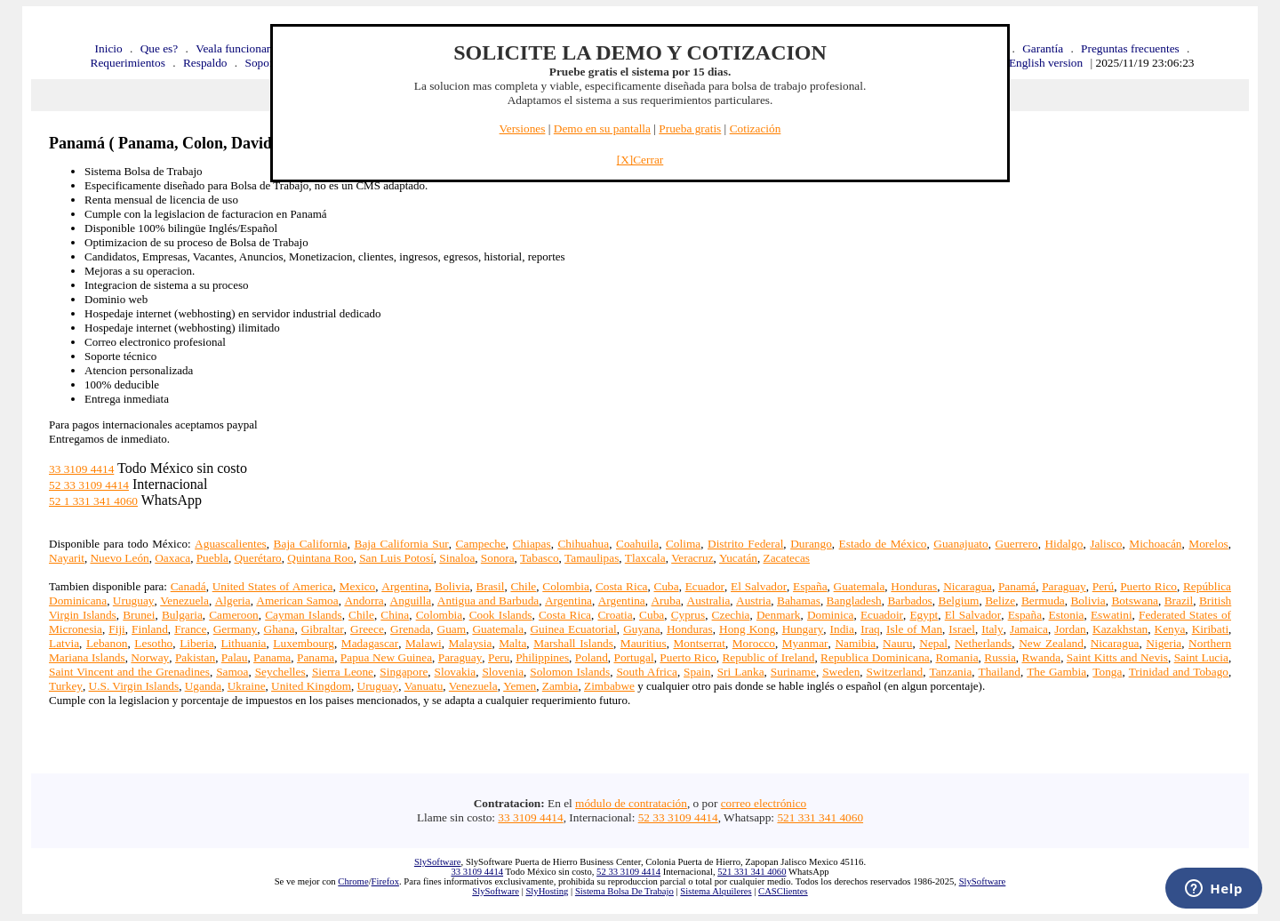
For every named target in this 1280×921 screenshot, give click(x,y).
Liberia (196, 643)
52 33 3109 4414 (89, 485)
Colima (683, 543)
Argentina (404, 586)
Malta (512, 643)
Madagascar (369, 643)
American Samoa (297, 600)
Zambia (560, 686)
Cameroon (234, 614)
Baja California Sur (402, 543)
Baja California (311, 543)
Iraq (869, 629)
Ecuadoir (881, 614)
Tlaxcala (645, 558)
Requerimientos (128, 62)
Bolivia (452, 586)
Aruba (665, 600)
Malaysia (470, 643)
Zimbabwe (609, 686)
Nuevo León (119, 558)
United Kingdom (311, 686)
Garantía (1042, 48)
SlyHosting (546, 891)
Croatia (614, 614)
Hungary (803, 629)
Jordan (1070, 629)
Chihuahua (583, 543)
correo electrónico (764, 803)
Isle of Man (914, 629)
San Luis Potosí (396, 558)
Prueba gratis (690, 128)
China (394, 614)
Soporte (263, 62)
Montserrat (698, 643)
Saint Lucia (1201, 657)
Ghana (279, 629)
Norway (150, 657)
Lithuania (243, 643)
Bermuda (1043, 600)
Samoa (232, 671)
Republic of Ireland (768, 657)
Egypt (923, 614)
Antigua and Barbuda (488, 600)
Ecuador (704, 586)
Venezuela (184, 600)
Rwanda (1040, 657)
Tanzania (950, 671)
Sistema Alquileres (715, 891)
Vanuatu (424, 686)
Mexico (358, 586)
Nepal (933, 643)
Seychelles (280, 671)
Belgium (959, 600)
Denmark (778, 614)
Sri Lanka (740, 671)
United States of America (272, 586)
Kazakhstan (1120, 629)
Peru (498, 657)
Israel (961, 629)
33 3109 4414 (81, 469)
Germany (235, 629)
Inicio (109, 48)
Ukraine (247, 686)
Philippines (542, 657)
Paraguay (1064, 586)
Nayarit (66, 558)
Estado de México (883, 543)
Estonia (1066, 614)
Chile (523, 586)
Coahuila (637, 543)
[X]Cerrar (640, 159)
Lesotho (153, 643)
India (842, 629)
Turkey (66, 686)
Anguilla (411, 600)
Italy (992, 629)
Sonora (498, 558)
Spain (697, 671)
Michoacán (1155, 543)
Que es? (159, 48)
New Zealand (1051, 643)
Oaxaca (172, 558)
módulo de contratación (631, 803)
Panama (272, 657)
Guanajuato (960, 543)
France (190, 629)
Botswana (1134, 600)
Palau (234, 657)
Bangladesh (854, 600)
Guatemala (859, 586)
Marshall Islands (573, 643)
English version (1046, 62)
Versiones (523, 128)
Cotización (755, 128)
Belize (1000, 600)
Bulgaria (182, 614)
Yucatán (738, 558)
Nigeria (1163, 643)
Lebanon (107, 643)
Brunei (139, 614)
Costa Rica (622, 586)
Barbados (909, 600)
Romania (956, 657)
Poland (591, 657)
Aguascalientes (231, 543)
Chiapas (532, 543)
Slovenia (503, 671)
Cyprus (688, 614)
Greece (367, 629)
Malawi (423, 643)
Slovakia (455, 671)
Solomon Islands (570, 671)
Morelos (1208, 543)
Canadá (188, 586)
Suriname (793, 671)
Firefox (385, 881)
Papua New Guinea (386, 657)
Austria (753, 600)
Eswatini (1111, 614)
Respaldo (205, 62)
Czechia (731, 614)
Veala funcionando (240, 48)
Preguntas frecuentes (1130, 48)
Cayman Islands (303, 614)
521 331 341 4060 (820, 817)
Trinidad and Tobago (1178, 671)
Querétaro (257, 558)
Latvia (64, 643)
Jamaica (1029, 629)
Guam (452, 629)
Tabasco (539, 558)
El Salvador (759, 586)
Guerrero (1017, 543)
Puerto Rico (1148, 586)
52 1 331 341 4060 (93, 501)
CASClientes (783, 891)
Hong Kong (747, 629)
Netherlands (983, 643)
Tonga (1107, 671)
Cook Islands (500, 614)
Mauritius (643, 643)
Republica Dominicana (875, 657)
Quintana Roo (320, 558)
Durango (811, 543)
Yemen (519, 686)
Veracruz (692, 558)
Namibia (855, 643)
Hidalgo (1063, 543)
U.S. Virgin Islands (134, 686)
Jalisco (1106, 543)
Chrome (353, 881)
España (810, 586)
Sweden (841, 671)
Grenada (410, 629)
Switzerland (895, 671)
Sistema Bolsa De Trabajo (624, 891)
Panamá (1017, 586)
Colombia (565, 586)
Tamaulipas (591, 558)
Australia (709, 600)
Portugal (633, 657)
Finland (150, 629)
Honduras (914, 586)
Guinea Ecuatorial (573, 629)
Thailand (999, 671)
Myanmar (805, 643)
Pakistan (195, 657)
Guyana (641, 629)
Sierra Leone (342, 671)
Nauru (897, 643)
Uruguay (134, 600)
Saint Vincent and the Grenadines (129, 671)
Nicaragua (967, 586)
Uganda (203, 686)
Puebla (212, 558)
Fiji (116, 629)
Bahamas (798, 600)
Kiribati (1210, 629)
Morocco (753, 643)
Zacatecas (787, 558)
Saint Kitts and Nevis (1117, 657)
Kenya (1170, 629)
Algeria (233, 600)
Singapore (404, 671)
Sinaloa (457, 558)
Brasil (490, 586)
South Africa (646, 671)
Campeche (481, 543)
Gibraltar (322, 629)
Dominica (830, 614)
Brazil (1179, 600)
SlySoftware (437, 862)
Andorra (363, 600)
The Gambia (1056, 671)
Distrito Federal (745, 543)
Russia (1000, 657)
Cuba (666, 586)
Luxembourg (303, 643)
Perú (1103, 586)
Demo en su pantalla (602, 128)
